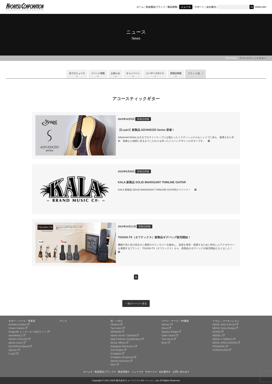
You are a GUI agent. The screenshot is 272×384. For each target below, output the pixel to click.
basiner (167, 324)
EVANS (218, 331)
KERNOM (117, 331)
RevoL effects (119, 342)
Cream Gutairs (17, 328)
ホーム (140, 7)
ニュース (186, 7)
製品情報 (172, 7)
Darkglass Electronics (123, 346)
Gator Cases (170, 335)
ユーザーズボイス (155, 75)
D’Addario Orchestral (123, 357)
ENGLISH (260, 7)
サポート (199, 7)
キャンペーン (133, 75)
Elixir (114, 364)
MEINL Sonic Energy (225, 328)
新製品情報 (175, 75)
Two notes (117, 328)
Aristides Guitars (18, 324)
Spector (14, 350)
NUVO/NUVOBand (20, 346)
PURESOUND (221, 350)
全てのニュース (77, 75)
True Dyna (169, 339)
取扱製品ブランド (155, 7)
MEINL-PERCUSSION (226, 342)
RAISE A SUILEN (19, 339)
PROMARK (220, 346)
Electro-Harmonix (121, 361)
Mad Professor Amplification (127, 339)
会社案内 (211, 7)
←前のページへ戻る (136, 303)
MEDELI (218, 335)
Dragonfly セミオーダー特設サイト (28, 331)
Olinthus (116, 324)
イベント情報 (98, 75)
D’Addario (117, 353)
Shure (166, 328)
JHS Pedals (118, 350)
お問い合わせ (181, 371)
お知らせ (115, 75)
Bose (166, 342)
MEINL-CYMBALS (223, 339)
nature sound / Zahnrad (124, 335)
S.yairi (13, 353)
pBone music (17, 342)
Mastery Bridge (171, 331)
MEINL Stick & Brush (225, 324)
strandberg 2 (16, 335)
